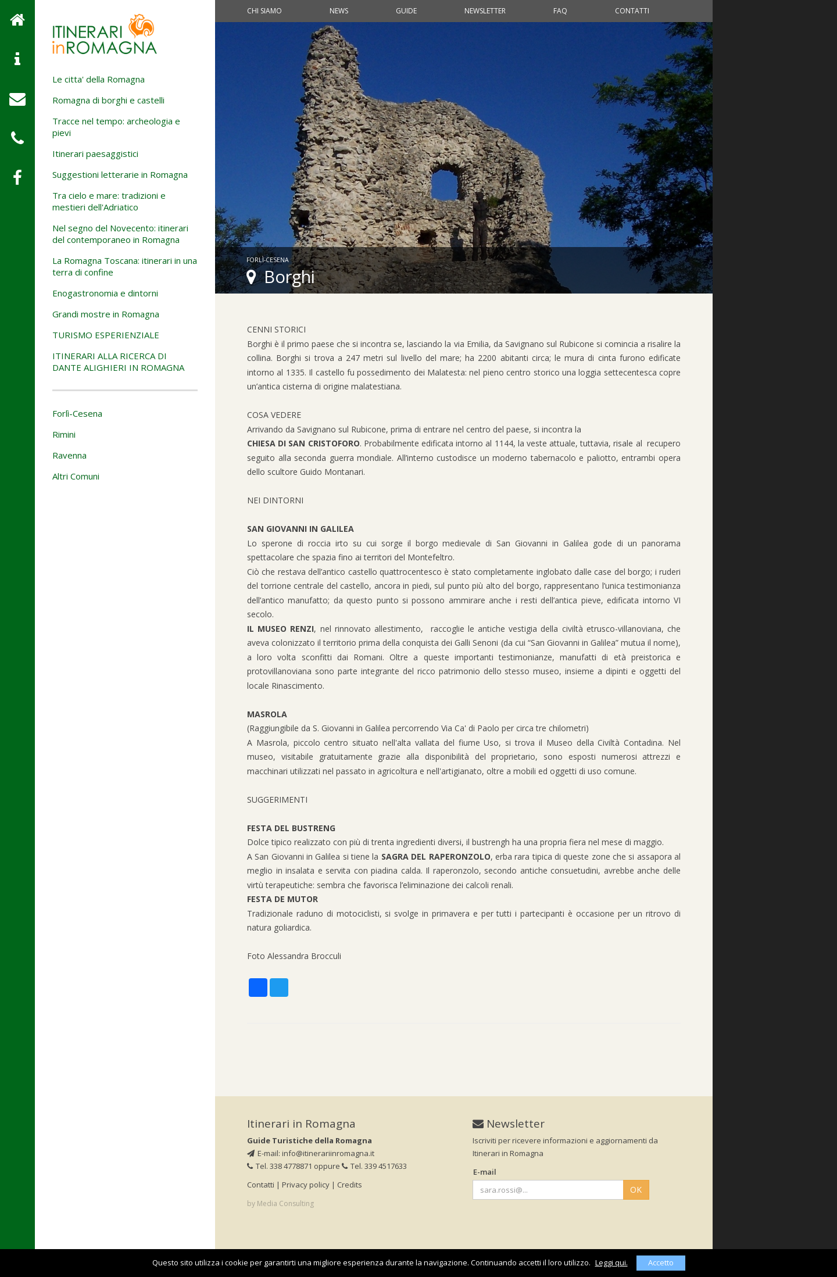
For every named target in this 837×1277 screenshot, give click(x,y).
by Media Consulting (280, 1203)
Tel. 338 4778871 (279, 1166)
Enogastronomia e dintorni (105, 293)
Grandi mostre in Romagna (105, 314)
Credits (349, 1184)
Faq (560, 11)
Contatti (632, 11)
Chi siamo (264, 11)
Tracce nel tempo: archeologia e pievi (116, 126)
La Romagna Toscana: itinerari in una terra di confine (124, 266)
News (339, 11)
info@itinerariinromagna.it (328, 1153)
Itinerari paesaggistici (95, 153)
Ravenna (69, 455)
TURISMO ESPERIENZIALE (105, 335)
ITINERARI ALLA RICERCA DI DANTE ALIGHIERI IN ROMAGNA (118, 361)
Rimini (64, 434)
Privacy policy (306, 1184)
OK (636, 1189)
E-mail (484, 1172)
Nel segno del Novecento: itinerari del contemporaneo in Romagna (120, 233)
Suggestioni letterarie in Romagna (120, 174)
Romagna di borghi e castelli (108, 100)
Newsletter (485, 11)
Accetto (661, 1262)
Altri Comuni (75, 476)
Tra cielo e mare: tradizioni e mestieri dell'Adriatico (109, 201)
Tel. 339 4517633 (374, 1166)
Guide (406, 11)
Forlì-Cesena (77, 413)
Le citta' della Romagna (98, 79)
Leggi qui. (611, 1262)
